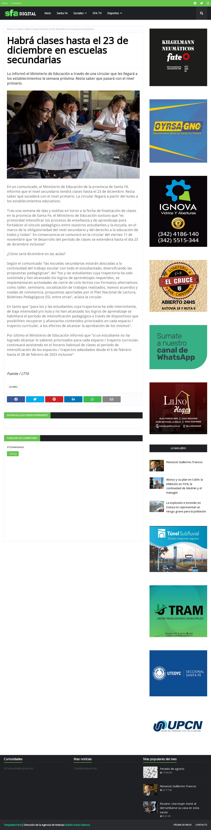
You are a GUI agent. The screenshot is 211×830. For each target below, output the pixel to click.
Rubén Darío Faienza (78, 825)
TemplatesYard (13, 825)
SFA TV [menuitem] (97, 13)
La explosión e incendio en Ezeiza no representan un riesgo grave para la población (186, 507)
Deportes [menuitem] (113, 13)
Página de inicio (183, 824)
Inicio (5, 3)
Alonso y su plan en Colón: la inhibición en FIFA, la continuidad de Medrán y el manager (184, 486)
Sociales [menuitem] (78, 13)
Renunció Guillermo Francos (184, 462)
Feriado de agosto (172, 769)
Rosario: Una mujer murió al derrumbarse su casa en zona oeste (179, 808)
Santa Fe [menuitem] (62, 13)
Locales (19, 29)
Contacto (17, 3)
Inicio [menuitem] (47, 13)
